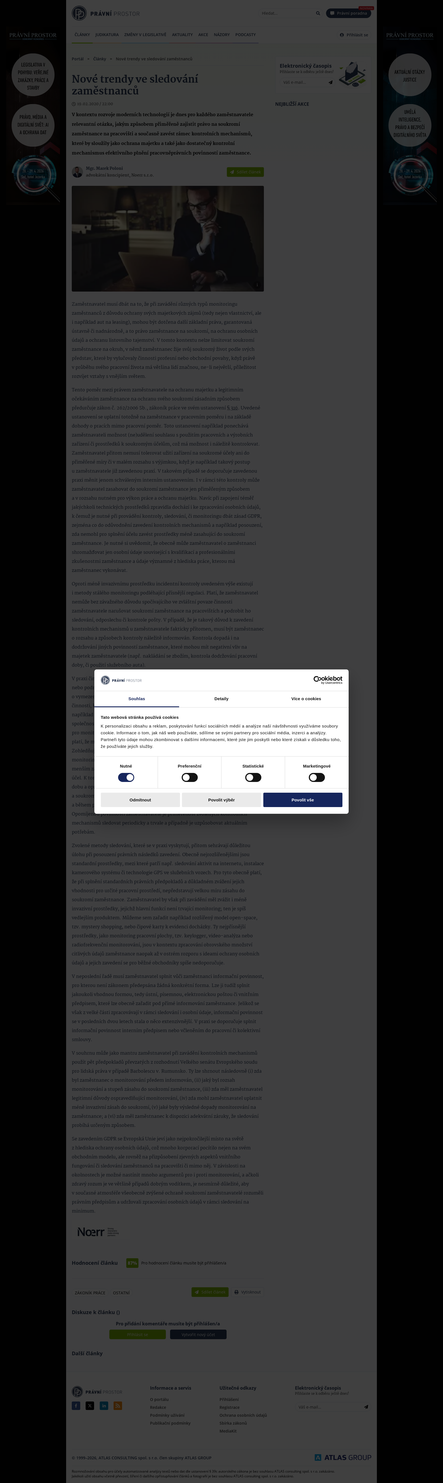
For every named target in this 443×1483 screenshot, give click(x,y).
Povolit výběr (221, 799)
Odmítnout (140, 799)
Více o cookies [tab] (306, 698)
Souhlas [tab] (136, 698)
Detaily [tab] (221, 698)
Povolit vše (303, 799)
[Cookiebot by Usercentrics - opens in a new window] (317, 680)
